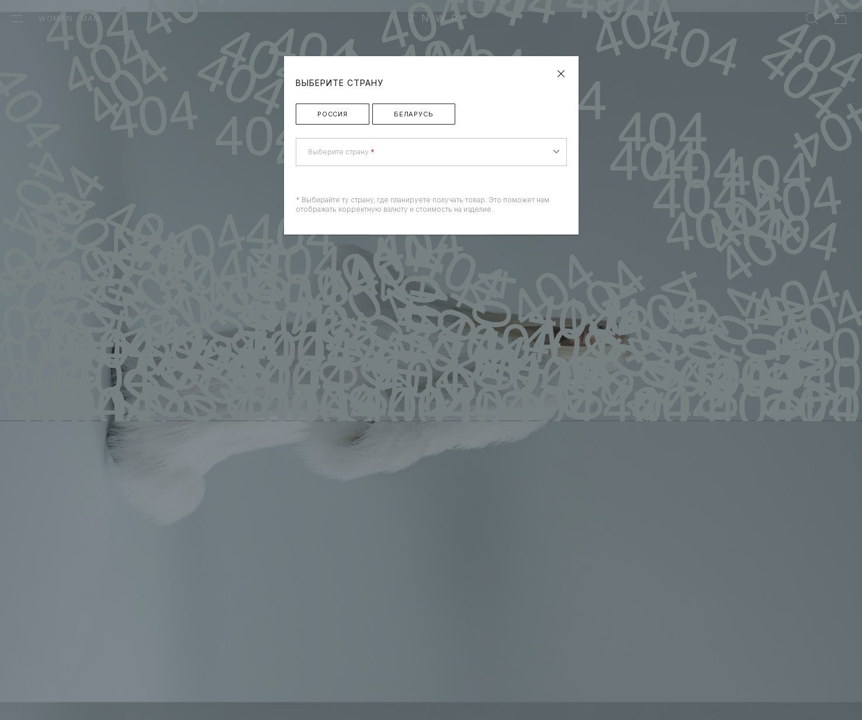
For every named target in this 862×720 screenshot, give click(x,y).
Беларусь (414, 114)
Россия (332, 114)
